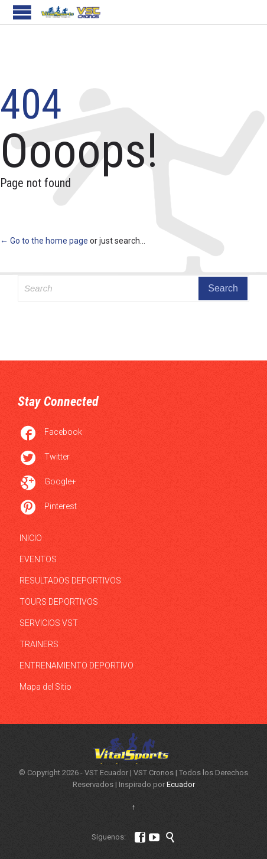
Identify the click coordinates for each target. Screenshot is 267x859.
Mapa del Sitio (45, 686)
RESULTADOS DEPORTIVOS (70, 580)
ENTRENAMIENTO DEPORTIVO (76, 665)
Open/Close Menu (22, 12)
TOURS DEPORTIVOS (58, 601)
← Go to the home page (44, 240)
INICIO (30, 538)
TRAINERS (38, 644)
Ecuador (181, 784)
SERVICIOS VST (48, 623)
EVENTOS (38, 559)
